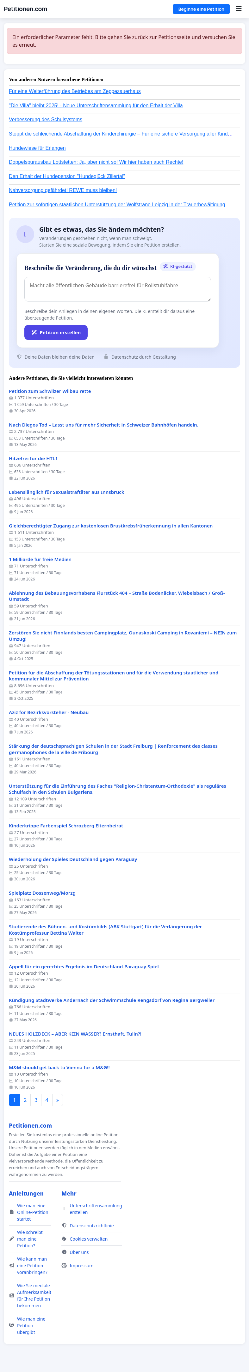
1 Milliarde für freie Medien (40, 559)
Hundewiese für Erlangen (37, 148)
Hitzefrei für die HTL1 (33, 458)
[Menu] (238, 9)
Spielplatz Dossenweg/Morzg (42, 893)
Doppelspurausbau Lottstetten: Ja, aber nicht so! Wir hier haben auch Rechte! (96, 162)
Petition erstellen (56, 332)
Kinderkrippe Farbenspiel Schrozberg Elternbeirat (66, 826)
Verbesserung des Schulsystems (45, 119)
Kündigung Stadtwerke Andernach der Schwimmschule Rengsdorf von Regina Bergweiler (112, 1000)
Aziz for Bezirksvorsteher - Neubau (49, 712)
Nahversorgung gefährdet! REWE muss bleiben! (63, 190)
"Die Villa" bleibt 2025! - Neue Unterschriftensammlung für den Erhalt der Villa (96, 105)
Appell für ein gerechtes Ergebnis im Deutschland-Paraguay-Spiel (84, 967)
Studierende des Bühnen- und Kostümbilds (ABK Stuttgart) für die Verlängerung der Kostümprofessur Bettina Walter (105, 930)
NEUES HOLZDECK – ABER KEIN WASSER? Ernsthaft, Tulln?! (75, 1034)
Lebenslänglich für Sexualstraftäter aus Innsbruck (66, 492)
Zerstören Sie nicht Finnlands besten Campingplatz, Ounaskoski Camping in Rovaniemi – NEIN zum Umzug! (123, 636)
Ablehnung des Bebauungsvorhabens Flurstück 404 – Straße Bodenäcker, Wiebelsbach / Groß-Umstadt (117, 596)
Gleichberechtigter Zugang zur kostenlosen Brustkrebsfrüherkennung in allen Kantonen (111, 526)
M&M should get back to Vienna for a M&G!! (59, 1067)
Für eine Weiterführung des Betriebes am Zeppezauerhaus (75, 91)
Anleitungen (26, 1193)
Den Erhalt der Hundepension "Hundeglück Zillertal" (67, 176)
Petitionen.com (25, 9)
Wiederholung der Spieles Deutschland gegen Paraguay (73, 859)
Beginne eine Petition (201, 9)
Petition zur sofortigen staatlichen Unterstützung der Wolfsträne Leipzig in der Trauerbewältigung (117, 204)
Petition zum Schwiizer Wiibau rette (50, 391)
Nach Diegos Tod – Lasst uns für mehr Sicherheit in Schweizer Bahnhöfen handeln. (103, 425)
